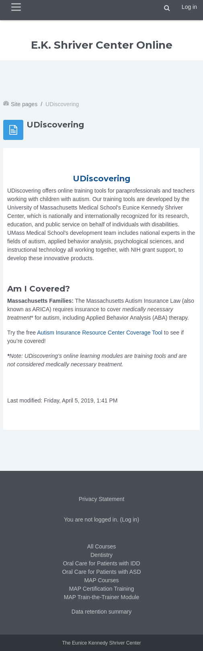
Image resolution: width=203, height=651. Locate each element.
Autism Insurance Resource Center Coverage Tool (99, 332)
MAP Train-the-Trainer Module (101, 597)
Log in (189, 7)
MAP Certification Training (101, 588)
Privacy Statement (102, 499)
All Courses (101, 546)
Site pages (24, 104)
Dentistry (101, 555)
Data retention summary (101, 611)
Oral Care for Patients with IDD (101, 563)
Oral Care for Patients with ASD (101, 572)
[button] (167, 8)
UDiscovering (101, 178)
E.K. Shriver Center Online (101, 45)
